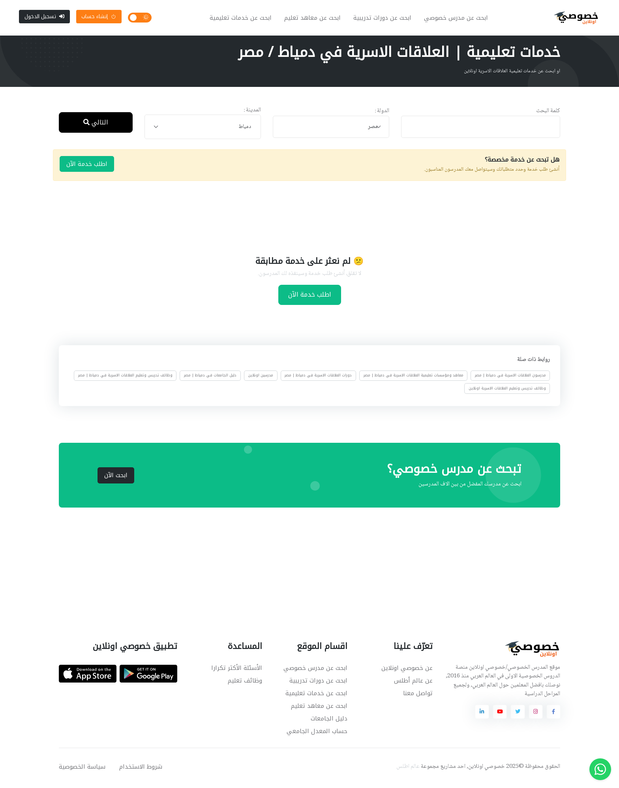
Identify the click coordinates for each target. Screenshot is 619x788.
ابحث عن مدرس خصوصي (457, 18)
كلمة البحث (548, 113)
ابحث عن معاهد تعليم (313, 18)
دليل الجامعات (329, 720)
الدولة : (382, 113)
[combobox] (331, 129)
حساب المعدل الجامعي (317, 733)
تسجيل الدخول (44, 18)
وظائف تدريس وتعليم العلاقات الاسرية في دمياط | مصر (125, 378)
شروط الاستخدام (140, 769)
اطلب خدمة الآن (86, 166)
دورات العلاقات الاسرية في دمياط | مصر (318, 378)
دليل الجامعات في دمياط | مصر (210, 378)
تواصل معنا (418, 695)
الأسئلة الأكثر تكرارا (236, 670)
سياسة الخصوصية (82, 769)
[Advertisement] (303, 219)
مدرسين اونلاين (260, 378)
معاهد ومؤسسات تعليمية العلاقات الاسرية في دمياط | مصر (413, 378)
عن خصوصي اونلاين (407, 670)
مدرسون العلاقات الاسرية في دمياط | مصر (510, 378)
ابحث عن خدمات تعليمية (242, 18)
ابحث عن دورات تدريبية (384, 18)
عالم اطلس (408, 769)
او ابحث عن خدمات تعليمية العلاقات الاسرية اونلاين (512, 74)
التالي (95, 124)
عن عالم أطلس (413, 682)
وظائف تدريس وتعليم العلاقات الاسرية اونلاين (507, 390)
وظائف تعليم (245, 682)
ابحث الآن (116, 477)
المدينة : (252, 112)
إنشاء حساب (98, 18)
